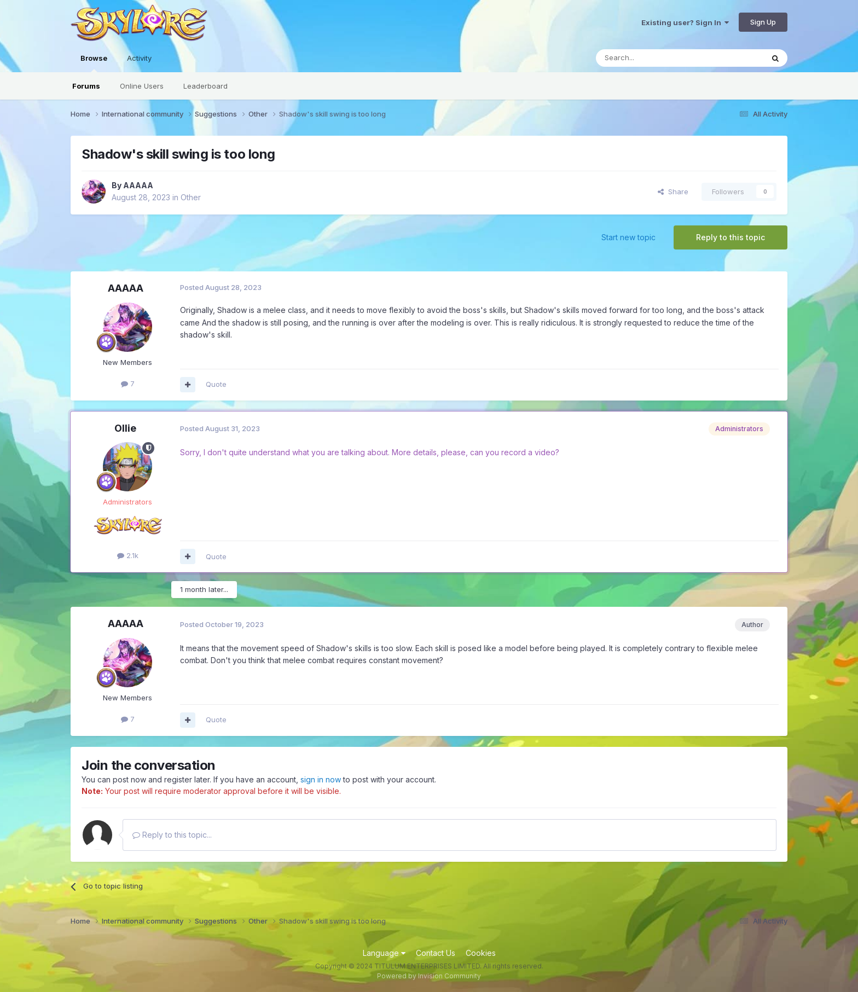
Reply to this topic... (172, 834)
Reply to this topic (730, 237)
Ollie (125, 428)
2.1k (127, 555)
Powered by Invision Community (429, 976)
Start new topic (628, 237)
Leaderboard (205, 86)
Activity (139, 58)
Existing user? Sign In (685, 22)
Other (191, 197)
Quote (216, 384)
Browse (93, 63)
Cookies (481, 953)
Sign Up (763, 22)
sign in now (320, 779)
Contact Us (435, 953)
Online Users (142, 86)
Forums (86, 86)
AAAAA (138, 185)
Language (384, 953)
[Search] (652, 58)
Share (673, 191)
